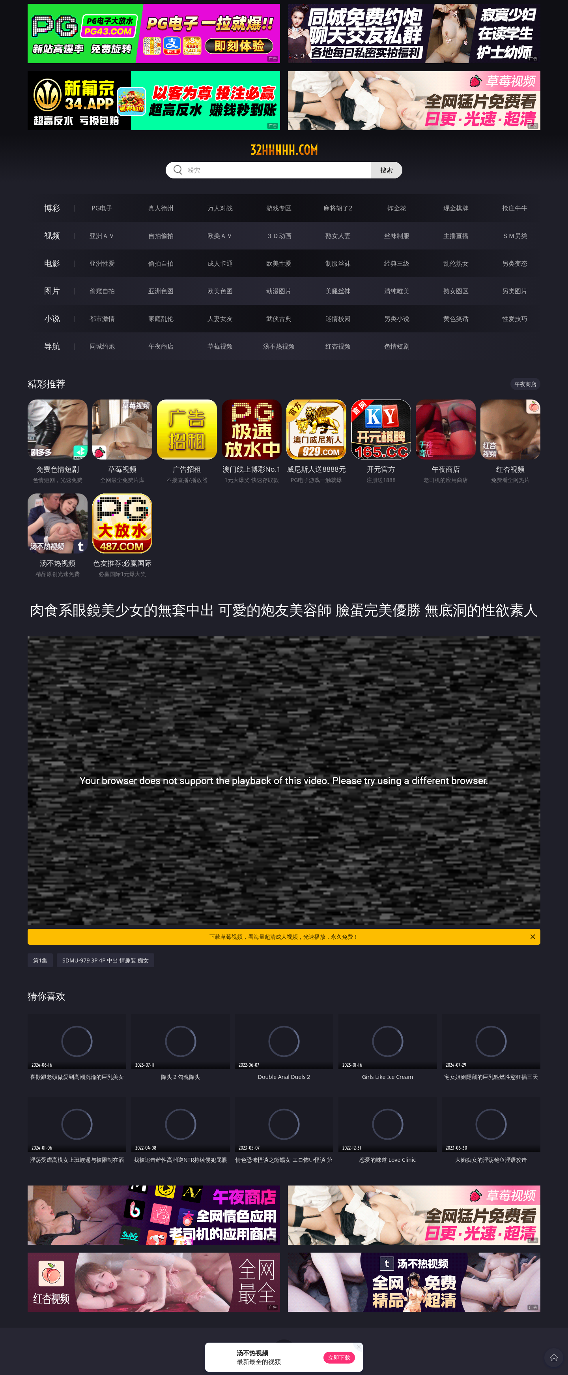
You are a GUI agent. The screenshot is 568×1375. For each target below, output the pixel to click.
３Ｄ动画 (278, 235)
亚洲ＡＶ (102, 235)
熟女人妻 (338, 235)
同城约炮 (102, 346)
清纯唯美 (396, 291)
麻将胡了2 (337, 208)
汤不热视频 (279, 346)
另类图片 (514, 291)
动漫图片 (278, 291)
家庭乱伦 (161, 318)
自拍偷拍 (161, 235)
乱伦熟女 (456, 263)
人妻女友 (220, 318)
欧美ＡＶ (220, 235)
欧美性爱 (278, 263)
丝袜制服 (396, 235)
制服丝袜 (338, 263)
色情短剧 (396, 346)
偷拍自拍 (161, 263)
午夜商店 (161, 346)
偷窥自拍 (102, 291)
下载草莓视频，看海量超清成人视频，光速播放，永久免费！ (372, 937)
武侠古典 (278, 318)
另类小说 (396, 318)
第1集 (40, 960)
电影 (52, 263)
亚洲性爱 (102, 263)
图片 (52, 290)
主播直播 (456, 235)
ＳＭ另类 (514, 235)
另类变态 (514, 263)
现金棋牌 (456, 208)
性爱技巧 (514, 318)
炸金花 (396, 208)
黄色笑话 (456, 318)
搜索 (386, 170)
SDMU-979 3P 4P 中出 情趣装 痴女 (105, 960)
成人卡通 (220, 263)
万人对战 (220, 208)
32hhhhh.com (284, 150)
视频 (52, 235)
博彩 (52, 208)
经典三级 (396, 263)
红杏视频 (338, 346)
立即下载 (339, 1357)
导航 (52, 346)
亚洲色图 (161, 291)
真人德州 (161, 208)
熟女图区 (456, 291)
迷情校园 (338, 318)
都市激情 (102, 318)
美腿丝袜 (338, 291)
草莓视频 (220, 346)
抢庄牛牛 (514, 208)
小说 (52, 318)
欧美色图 (220, 291)
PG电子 (102, 208)
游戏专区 (278, 208)
